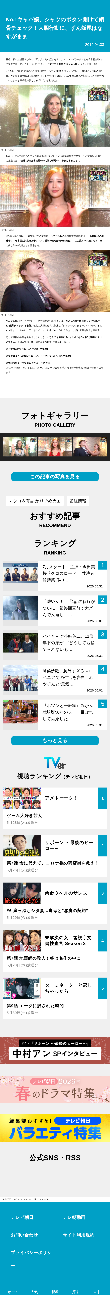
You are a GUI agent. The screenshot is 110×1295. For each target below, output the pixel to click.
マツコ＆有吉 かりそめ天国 (36, 363)
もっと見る (54, 740)
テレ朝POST (55, 6)
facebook (55, 1171)
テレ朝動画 (74, 1217)
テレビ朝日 (22, 1217)
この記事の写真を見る (55, 476)
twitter (40, 1171)
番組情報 (78, 501)
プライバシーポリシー (31, 1259)
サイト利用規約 (78, 1235)
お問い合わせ (24, 1235)
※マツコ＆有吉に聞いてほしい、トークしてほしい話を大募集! (38, 356)
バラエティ (18, 1199)
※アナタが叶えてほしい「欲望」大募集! (27, 349)
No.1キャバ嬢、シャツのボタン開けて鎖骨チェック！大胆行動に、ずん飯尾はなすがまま (39, 1199)
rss (69, 1171)
